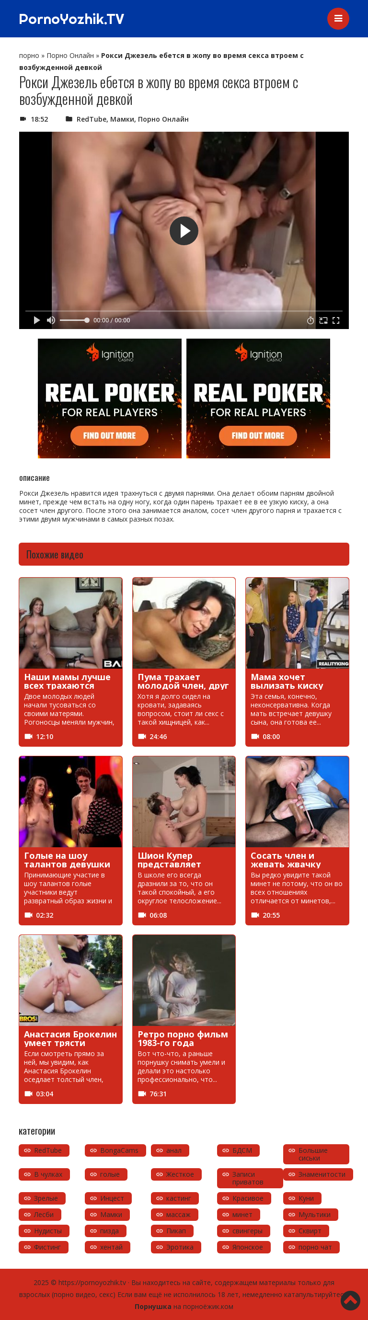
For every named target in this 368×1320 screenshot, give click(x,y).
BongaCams (119, 1150)
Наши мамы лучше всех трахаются (67, 681)
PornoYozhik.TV (71, 18)
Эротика (180, 1247)
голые (110, 1174)
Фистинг (47, 1247)
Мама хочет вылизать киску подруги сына (287, 685)
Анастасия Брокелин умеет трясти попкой (70, 1042)
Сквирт (310, 1230)
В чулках (48, 1174)
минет (242, 1214)
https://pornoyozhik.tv (92, 1282)
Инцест (112, 1198)
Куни (306, 1198)
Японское (247, 1247)
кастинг (178, 1198)
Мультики (315, 1214)
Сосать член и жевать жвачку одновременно (286, 864)
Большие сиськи (313, 1154)
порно (29, 55)
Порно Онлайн (70, 55)
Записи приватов (248, 1178)
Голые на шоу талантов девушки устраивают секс (67, 864)
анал (174, 1150)
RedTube (91, 119)
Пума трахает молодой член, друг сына (183, 685)
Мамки (122, 119)
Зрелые (46, 1198)
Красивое (248, 1198)
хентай (111, 1247)
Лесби (44, 1214)
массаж (178, 1214)
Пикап (176, 1230)
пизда (109, 1230)
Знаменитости (322, 1174)
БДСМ (242, 1150)
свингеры (247, 1230)
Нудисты (48, 1230)
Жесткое (180, 1174)
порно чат (315, 1247)
